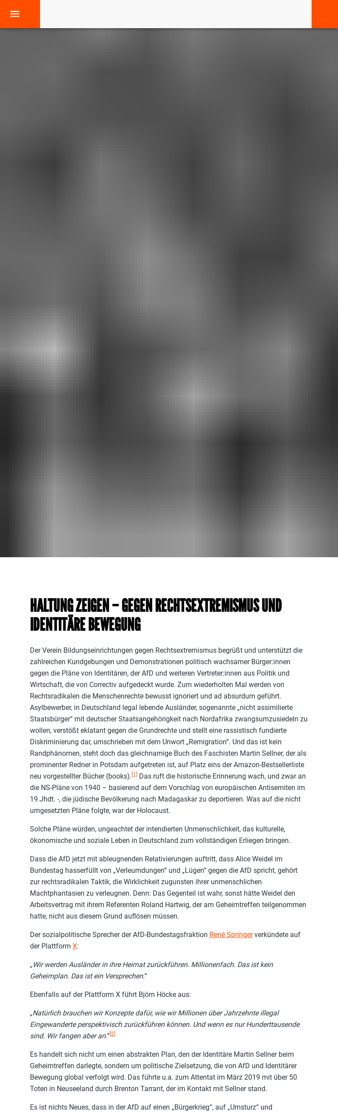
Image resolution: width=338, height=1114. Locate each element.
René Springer (231, 934)
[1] (134, 774)
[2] (112, 1034)
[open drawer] (14, 13)
